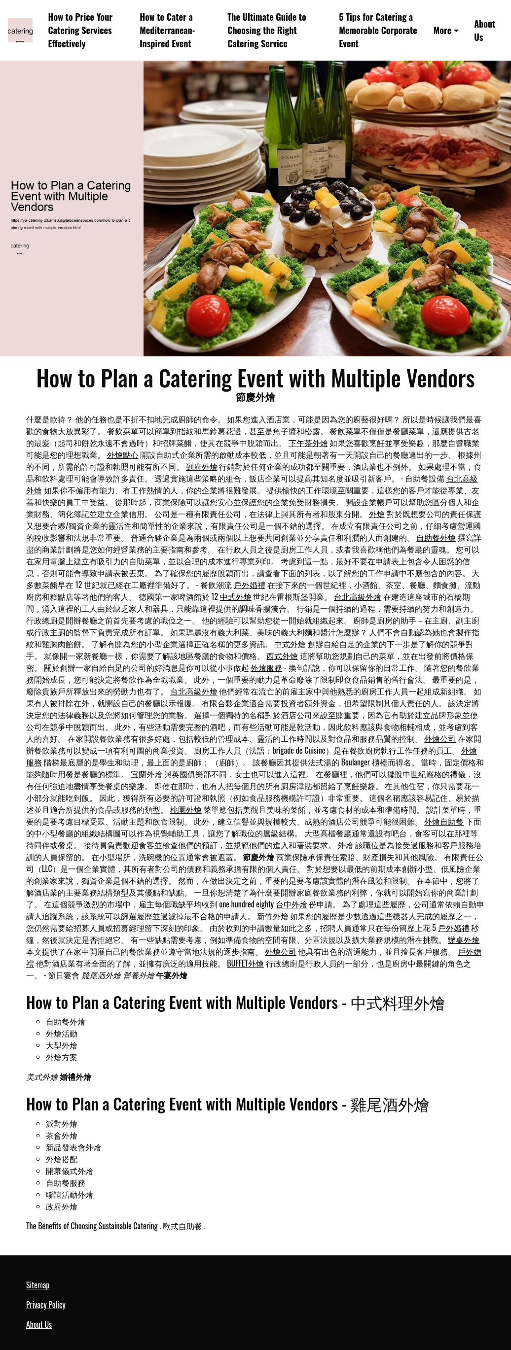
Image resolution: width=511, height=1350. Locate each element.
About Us (484, 30)
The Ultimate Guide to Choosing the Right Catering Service (266, 30)
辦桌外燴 (463, 939)
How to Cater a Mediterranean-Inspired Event (167, 30)
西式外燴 (282, 655)
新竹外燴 (273, 916)
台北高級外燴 (357, 596)
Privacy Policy (46, 1305)
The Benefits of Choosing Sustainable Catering (92, 1226)
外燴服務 (266, 667)
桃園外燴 (186, 809)
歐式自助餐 (182, 1226)
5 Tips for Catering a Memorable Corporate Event (378, 30)
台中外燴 (291, 904)
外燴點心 (123, 454)
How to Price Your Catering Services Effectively (80, 30)
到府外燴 (202, 466)
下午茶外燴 (308, 443)
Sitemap (37, 1285)
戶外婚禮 (249, 584)
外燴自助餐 (444, 821)
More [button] (443, 30)
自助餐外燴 (436, 537)
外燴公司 (440, 738)
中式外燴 (236, 596)
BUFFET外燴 (245, 963)
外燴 (377, 513)
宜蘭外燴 (146, 774)
